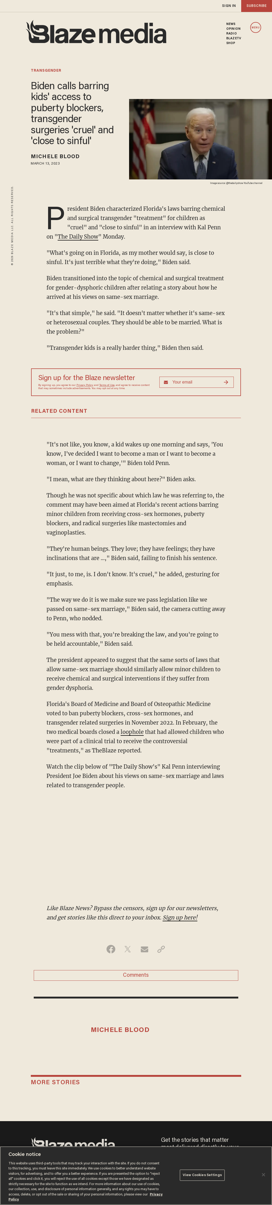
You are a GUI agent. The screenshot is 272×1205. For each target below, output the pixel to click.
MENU (256, 28)
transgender (46, 71)
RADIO (231, 33)
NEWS (230, 24)
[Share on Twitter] (127, 949)
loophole (132, 732)
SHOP (230, 43)
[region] (136, 1175)
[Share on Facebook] (111, 949)
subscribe (256, 6)
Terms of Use (106, 385)
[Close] (263, 1175)
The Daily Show (78, 236)
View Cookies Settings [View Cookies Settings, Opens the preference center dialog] (202, 1175)
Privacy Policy (84, 385)
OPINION (233, 29)
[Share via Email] (144, 949)
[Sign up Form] (196, 382)
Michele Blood (55, 157)
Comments (136, 975)
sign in (229, 6)
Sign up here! (180, 917)
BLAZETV (233, 38)
